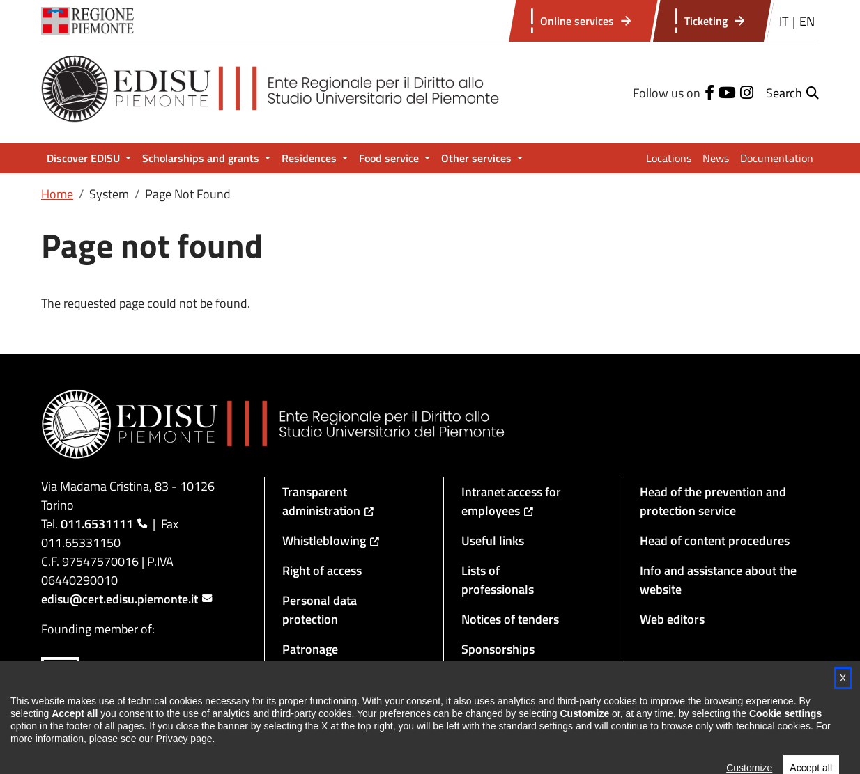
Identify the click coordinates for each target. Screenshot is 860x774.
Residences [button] (310, 158)
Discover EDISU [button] (85, 158)
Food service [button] (390, 158)
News (715, 158)
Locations (668, 158)
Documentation (776, 158)
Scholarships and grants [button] (202, 158)
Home (57, 193)
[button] (792, 93)
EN (807, 21)
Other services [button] (477, 158)
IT (783, 21)
